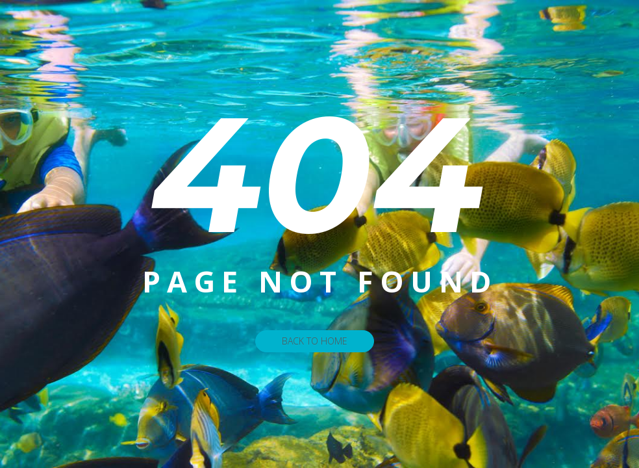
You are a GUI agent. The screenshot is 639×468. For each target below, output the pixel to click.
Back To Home (314, 341)
